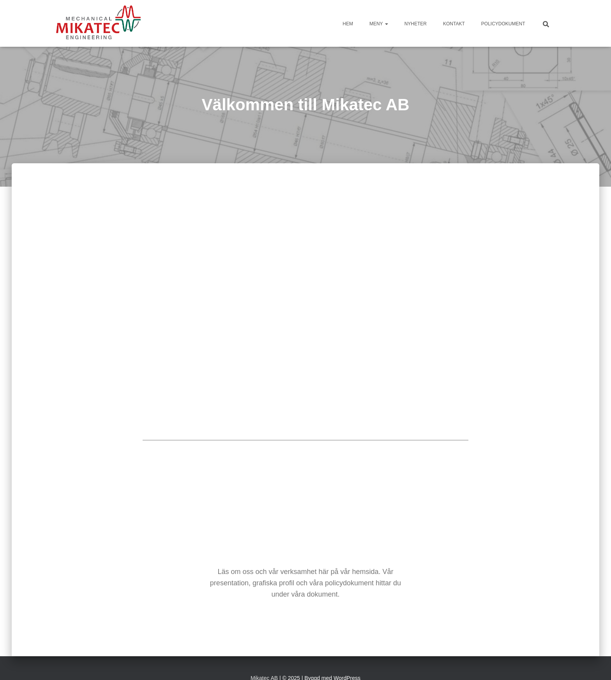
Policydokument (503, 23)
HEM (348, 23)
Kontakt (454, 23)
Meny (378, 23)
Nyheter (415, 23)
